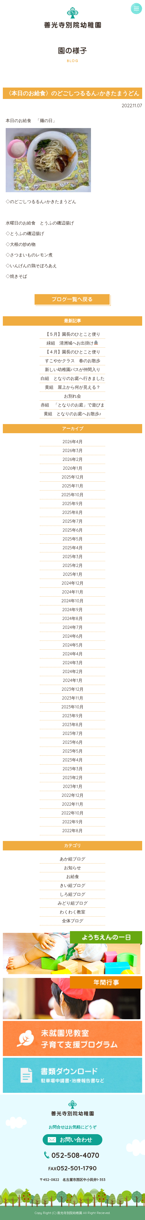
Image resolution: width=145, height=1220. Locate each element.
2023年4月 (73, 760)
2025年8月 (72, 512)
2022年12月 (73, 795)
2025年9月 (72, 503)
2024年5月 (73, 645)
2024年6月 (73, 636)
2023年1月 (72, 786)
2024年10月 (72, 600)
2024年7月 (73, 627)
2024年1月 (72, 680)
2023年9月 (72, 715)
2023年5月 (73, 751)
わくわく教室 (72, 912)
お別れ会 (72, 396)
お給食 (72, 876)
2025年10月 (72, 494)
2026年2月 (73, 459)
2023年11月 (72, 698)
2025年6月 (73, 530)
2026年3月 (73, 450)
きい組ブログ (72, 885)
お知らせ (72, 867)
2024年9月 (72, 609)
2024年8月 (72, 618)
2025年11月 (72, 486)
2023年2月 (73, 777)
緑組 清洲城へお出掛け (72, 343)
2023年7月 (73, 733)
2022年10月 (72, 813)
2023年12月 (73, 689)
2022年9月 (72, 821)
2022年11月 (72, 804)
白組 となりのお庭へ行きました (73, 378)
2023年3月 (73, 768)
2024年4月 (73, 653)
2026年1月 (72, 468)
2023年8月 (72, 724)
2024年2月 (73, 671)
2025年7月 (73, 521)
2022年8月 (72, 830)
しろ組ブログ (72, 894)
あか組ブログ (72, 859)
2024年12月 (73, 583)
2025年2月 (73, 565)
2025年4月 (73, 547)
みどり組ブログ (73, 903)
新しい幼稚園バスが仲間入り (72, 369)
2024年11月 (72, 592)
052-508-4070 (75, 1155)
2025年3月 (73, 556)
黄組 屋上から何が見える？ (72, 387)
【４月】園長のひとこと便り (72, 351)
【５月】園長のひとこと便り (72, 334)
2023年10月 (72, 707)
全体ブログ (72, 920)
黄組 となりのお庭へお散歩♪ (73, 413)
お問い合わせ (76, 1139)
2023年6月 (73, 742)
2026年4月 (73, 441)
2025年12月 (73, 477)
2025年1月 (72, 574)
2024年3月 (73, 662)
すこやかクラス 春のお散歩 (72, 360)
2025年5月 (73, 539)
